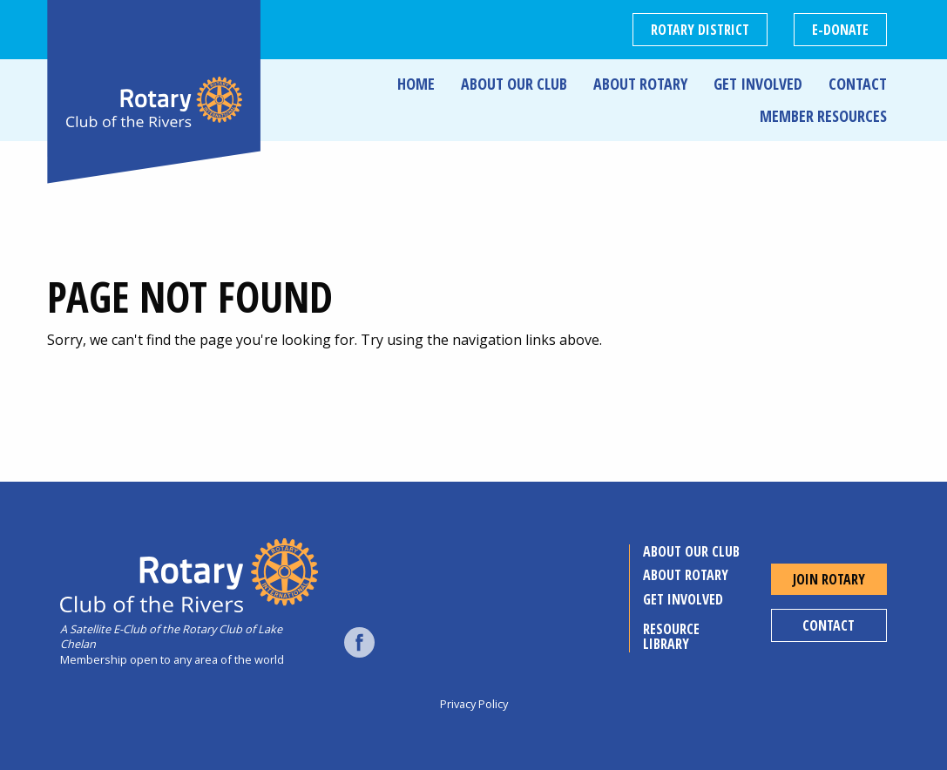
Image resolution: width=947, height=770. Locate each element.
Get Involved (758, 83)
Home (416, 83)
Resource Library (671, 636)
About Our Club (514, 83)
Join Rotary (829, 579)
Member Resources (823, 115)
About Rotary (640, 83)
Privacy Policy (474, 704)
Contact (858, 83)
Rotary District (700, 29)
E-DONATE (840, 29)
